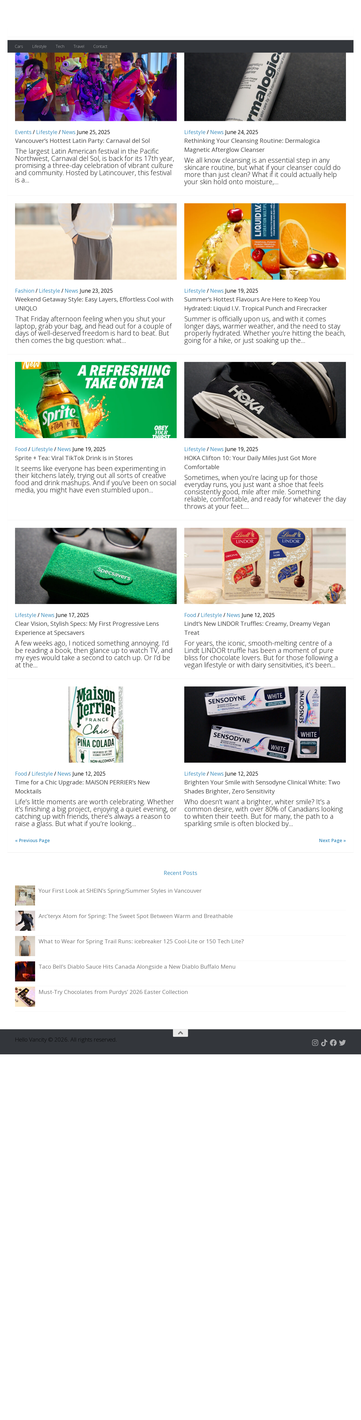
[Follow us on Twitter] (342, 1067)
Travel (78, 46)
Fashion (24, 315)
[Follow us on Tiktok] (324, 1067)
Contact (100, 46)
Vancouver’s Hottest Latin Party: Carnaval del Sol (82, 165)
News (68, 156)
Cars (19, 46)
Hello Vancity (58, 19)
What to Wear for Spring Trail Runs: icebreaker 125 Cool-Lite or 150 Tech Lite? (141, 966)
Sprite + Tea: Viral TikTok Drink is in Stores (74, 482)
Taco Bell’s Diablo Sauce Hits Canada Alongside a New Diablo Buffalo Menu (137, 991)
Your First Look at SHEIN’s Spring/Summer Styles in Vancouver (120, 915)
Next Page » (332, 865)
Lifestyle (39, 46)
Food (21, 473)
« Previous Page (32, 865)
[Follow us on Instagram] (315, 1067)
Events (23, 156)
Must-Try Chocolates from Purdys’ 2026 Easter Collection (113, 1016)
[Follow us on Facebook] (333, 1067)
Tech (60, 46)
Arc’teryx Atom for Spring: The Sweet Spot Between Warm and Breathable (136, 940)
